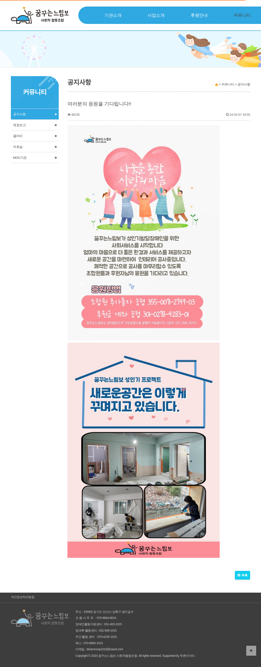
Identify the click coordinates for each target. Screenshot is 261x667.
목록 (243, 575)
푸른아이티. (187, 655)
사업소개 (155, 15)
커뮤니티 (242, 15)
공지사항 (19, 114)
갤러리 (18, 136)
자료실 (18, 147)
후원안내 (199, 15)
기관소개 (112, 15)
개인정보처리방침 (22, 596)
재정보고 (19, 125)
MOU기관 (20, 157)
